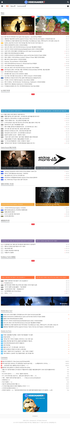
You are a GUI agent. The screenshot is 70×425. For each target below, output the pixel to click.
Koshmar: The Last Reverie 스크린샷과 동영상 (35, 61)
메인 (7, 6)
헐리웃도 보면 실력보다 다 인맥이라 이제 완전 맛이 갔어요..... (16, 367)
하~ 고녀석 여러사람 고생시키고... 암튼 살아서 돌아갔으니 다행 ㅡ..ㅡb (18, 375)
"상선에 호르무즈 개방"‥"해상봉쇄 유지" (35, 289)
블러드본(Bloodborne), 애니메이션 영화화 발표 (35, 210)
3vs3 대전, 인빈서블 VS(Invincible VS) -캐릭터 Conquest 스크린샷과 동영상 (35, 76)
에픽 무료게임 (5, 345)
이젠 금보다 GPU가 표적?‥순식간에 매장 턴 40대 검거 (35, 133)
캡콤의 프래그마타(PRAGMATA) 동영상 (35, 53)
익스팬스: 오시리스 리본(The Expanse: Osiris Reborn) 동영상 (35, 80)
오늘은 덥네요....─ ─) (7, 337)
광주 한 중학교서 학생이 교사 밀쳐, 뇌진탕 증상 (13, 349)
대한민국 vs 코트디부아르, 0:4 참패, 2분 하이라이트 (35, 118)
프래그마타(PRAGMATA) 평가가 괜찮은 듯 (12, 343)
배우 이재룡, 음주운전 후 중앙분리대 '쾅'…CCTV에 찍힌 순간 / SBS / (35, 127)
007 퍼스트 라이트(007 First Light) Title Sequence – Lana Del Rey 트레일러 (35, 37)
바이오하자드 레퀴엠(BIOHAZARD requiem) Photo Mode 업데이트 (35, 178)
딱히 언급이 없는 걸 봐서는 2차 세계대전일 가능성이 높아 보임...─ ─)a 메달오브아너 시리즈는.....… (25, 363)
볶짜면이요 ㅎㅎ (5, 379)
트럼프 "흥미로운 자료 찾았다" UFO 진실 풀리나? (35, 281)
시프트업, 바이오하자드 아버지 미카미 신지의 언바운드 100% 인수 (35, 171)
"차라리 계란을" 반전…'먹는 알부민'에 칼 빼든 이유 (35, 121)
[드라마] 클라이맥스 (35, 216)
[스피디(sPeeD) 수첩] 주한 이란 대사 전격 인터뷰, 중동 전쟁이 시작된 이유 (35, 123)
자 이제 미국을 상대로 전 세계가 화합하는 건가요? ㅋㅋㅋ (15, 386)
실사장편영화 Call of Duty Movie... (35, 291)
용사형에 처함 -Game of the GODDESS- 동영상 (35, 74)
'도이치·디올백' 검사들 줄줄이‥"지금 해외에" (35, 287)
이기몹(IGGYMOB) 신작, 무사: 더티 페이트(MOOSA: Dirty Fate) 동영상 (35, 86)
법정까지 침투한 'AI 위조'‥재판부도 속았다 (35, 135)
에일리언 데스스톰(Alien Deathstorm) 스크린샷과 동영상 (35, 84)
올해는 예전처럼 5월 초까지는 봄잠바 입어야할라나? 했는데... (17, 341)
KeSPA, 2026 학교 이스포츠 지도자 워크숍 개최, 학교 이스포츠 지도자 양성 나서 (35, 43)
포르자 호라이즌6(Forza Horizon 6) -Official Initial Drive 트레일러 (35, 64)
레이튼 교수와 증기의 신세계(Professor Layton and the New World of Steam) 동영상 (35, 55)
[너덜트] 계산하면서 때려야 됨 (35, 251)
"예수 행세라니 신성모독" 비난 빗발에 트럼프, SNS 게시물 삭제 (17, 353)
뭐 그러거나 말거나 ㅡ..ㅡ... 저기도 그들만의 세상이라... (15, 373)
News (13, 6)
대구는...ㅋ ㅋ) (35, 293)
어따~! (3, 371)
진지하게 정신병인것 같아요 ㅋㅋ (9, 388)
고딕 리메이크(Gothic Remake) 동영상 (35, 66)
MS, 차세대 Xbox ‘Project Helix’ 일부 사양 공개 (35, 180)
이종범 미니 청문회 (35, 253)
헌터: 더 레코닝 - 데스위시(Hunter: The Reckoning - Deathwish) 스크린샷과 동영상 (35, 82)
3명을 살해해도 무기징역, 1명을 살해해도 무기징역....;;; (35, 139)
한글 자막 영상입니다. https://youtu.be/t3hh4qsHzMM (15, 361)
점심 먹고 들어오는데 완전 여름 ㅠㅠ (10, 384)
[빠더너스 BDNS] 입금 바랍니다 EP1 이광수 (35, 246)
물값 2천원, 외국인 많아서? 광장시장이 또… (35, 114)
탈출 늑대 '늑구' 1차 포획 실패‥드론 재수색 (13, 347)
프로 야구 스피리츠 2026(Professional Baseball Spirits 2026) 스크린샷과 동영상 (35, 49)
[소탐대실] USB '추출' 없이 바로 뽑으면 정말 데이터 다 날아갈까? (35, 244)
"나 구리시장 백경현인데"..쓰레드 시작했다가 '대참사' (35, 141)
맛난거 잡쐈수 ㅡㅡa (6, 382)
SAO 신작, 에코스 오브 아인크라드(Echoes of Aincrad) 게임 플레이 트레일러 (35, 47)
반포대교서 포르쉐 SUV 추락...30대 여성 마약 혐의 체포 (35, 131)
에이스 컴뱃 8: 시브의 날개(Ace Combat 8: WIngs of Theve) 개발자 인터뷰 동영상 (35, 57)
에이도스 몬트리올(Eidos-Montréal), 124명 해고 (35, 173)
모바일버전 (35, 416)
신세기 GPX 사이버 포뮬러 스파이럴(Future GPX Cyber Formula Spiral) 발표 (35, 51)
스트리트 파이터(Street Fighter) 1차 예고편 (35, 208)
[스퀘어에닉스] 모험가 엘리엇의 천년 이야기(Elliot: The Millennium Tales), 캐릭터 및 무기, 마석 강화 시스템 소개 (35, 41)
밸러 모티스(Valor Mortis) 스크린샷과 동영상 (35, 59)
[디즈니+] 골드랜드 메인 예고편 (35, 214)
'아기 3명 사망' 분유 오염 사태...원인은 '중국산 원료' (35, 129)
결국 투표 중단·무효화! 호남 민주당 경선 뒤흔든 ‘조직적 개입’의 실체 (35, 285)
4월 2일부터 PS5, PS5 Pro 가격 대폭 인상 (35, 176)
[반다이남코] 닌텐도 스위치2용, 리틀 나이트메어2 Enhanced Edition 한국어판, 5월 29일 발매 (35, 70)
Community (21, 6)
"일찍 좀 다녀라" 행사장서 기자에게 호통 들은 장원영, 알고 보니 (35, 143)
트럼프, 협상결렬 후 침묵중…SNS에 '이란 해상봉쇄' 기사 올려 (17, 335)
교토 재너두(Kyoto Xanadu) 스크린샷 (35, 72)
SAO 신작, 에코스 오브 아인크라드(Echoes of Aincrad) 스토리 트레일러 (35, 68)
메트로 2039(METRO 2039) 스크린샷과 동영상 (35, 45)
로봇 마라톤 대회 (35, 248)
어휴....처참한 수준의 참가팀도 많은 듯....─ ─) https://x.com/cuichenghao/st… (21, 377)
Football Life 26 (35, 283)
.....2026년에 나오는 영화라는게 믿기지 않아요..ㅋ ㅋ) (14, 365)
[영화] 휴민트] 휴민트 (35, 212)
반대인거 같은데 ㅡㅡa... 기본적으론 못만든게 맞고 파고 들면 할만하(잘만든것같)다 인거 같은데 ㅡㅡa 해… (27, 390)
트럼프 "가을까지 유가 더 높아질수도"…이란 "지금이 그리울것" (17, 351)
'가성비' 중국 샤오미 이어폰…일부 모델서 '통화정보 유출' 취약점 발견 (35, 137)
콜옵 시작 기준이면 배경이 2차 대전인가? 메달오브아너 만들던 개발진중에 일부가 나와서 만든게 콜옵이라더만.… (28, 369)
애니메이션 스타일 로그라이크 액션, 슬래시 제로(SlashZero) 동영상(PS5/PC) (35, 78)
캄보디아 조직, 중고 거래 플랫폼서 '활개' (35, 125)
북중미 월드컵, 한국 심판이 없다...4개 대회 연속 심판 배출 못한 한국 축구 (35, 116)
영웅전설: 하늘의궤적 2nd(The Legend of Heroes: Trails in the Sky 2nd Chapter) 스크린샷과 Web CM (35, 39)
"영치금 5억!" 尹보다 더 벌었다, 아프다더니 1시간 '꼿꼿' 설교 (17, 339)
